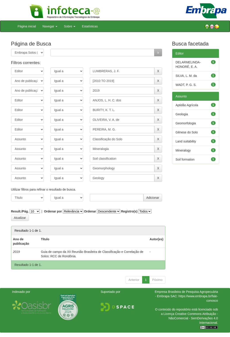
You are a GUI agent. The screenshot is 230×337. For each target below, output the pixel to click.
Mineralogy (183, 150)
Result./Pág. (20, 211)
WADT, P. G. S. (186, 85)
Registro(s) (129, 211)
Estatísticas (90, 26)
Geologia (182, 114)
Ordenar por (53, 211)
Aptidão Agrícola (187, 105)
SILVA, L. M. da (186, 76)
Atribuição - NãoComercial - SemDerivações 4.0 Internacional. (193, 318)
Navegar (50, 26)
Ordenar (90, 211)
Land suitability (186, 141)
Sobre (69, 26)
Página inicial (27, 26)
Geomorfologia (186, 123)
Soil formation (185, 159)
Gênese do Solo (187, 132)
